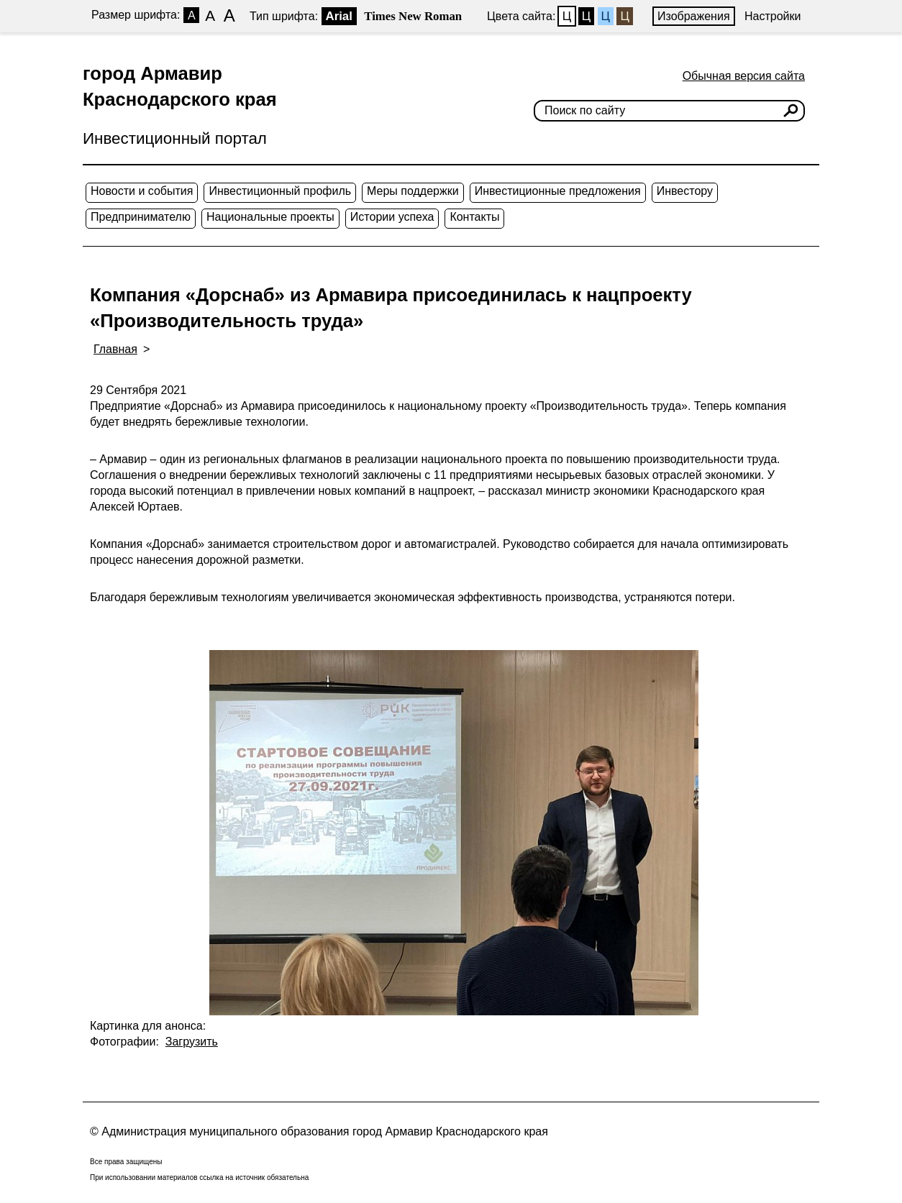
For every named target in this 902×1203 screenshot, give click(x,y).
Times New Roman (413, 16)
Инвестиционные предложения (558, 191)
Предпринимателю (141, 217)
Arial (339, 16)
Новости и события (142, 191)
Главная (115, 349)
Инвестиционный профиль (280, 191)
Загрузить (191, 1041)
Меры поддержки (413, 191)
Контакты (474, 217)
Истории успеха (392, 217)
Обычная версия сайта (744, 76)
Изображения (693, 16)
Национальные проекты (270, 217)
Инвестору (685, 191)
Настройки (772, 16)
